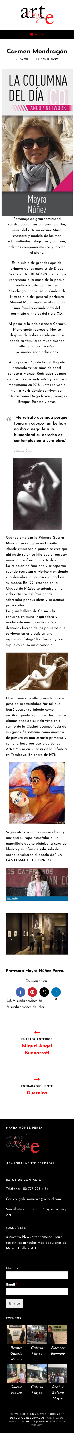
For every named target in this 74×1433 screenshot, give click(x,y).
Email (11, 1284)
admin (24, 59)
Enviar (14, 1303)
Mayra (42, 1414)
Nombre (13, 1268)
